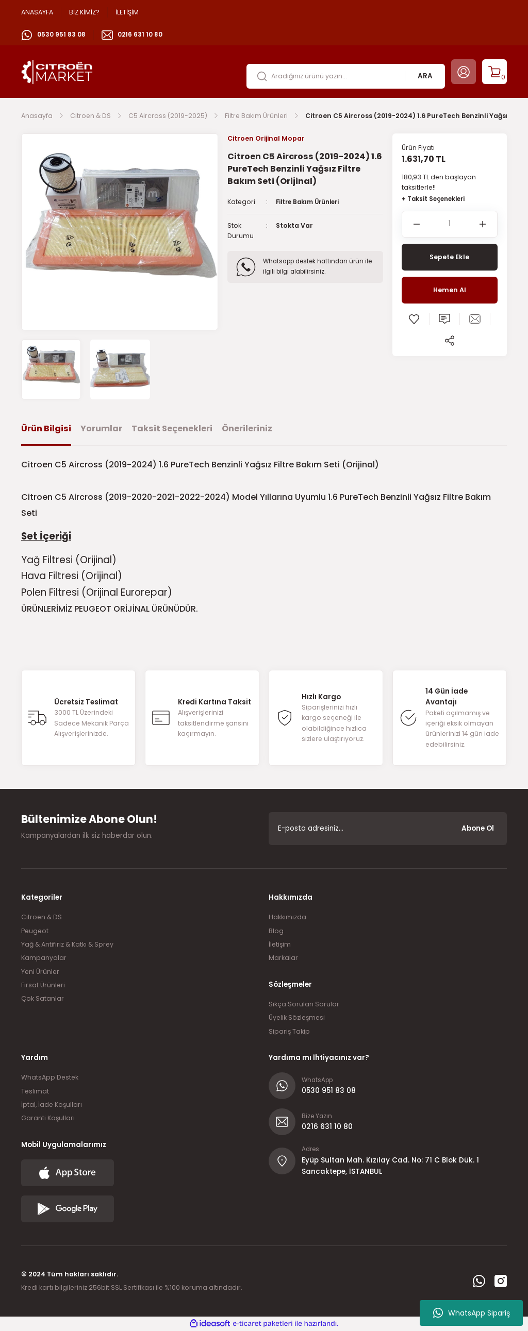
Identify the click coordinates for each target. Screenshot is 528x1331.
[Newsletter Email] (388, 828)
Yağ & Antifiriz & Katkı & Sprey (67, 944)
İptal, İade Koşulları (51, 1104)
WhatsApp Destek (49, 1077)
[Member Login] (463, 71)
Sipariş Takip (289, 1031)
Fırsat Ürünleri (43, 985)
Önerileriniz (247, 428)
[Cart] (494, 71)
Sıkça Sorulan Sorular (304, 1004)
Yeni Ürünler (40, 971)
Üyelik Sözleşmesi (297, 1017)
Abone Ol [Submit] (477, 828)
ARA (425, 76)
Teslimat (35, 1091)
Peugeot (34, 930)
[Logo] (57, 71)
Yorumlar (101, 428)
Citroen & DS (41, 917)
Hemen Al (450, 290)
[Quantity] (450, 224)
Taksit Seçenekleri (171, 428)
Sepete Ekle (450, 257)
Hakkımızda (287, 917)
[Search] (345, 76)
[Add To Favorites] (414, 319)
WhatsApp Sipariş (471, 1313)
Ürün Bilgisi (46, 428)
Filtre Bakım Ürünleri (311, 202)
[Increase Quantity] (488, 224)
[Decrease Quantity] (411, 224)
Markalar (283, 957)
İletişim (280, 944)
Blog (276, 930)
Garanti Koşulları (48, 1118)
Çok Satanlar (42, 998)
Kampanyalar (44, 957)
